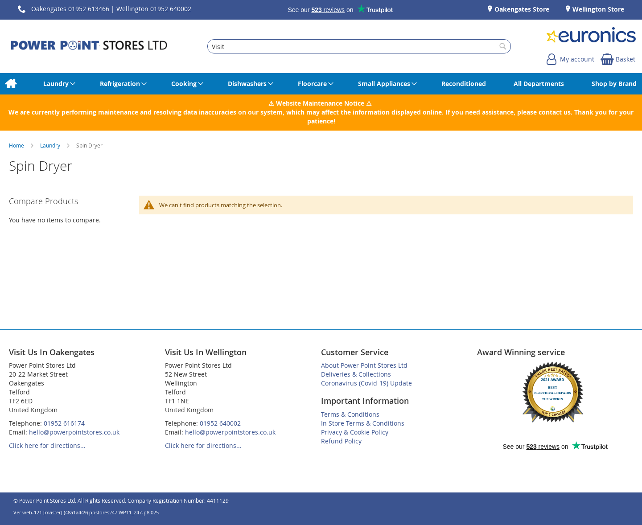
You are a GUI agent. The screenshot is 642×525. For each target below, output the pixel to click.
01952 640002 (220, 423)
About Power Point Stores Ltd (364, 365)
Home (17, 145)
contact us (555, 112)
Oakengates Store (521, 9)
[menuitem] (10, 83)
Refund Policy (341, 441)
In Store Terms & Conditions (362, 423)
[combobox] (358, 46)
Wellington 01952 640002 (153, 8)
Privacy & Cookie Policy (354, 432)
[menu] (321, 83)
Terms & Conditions (350, 414)
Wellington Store (597, 9)
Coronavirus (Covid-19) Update (366, 383)
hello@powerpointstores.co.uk (74, 432)
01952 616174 (64, 423)
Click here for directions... (47, 445)
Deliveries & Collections (356, 374)
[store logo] (89, 46)
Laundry (51, 145)
